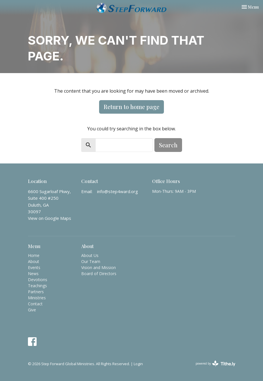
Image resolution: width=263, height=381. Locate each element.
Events (34, 267)
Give (32, 310)
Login (138, 363)
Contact (35, 303)
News (33, 273)
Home (33, 255)
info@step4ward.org (117, 191)
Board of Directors (98, 273)
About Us (90, 255)
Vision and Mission (98, 267)
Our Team (90, 261)
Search (168, 145)
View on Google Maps (49, 218)
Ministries (37, 297)
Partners (36, 291)
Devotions (37, 279)
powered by (215, 363)
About (33, 261)
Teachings (37, 285)
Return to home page (131, 107)
